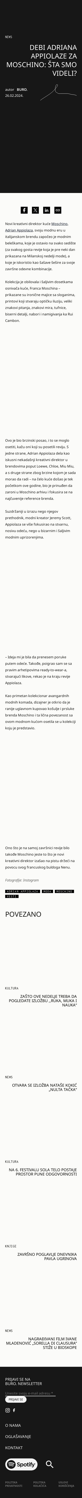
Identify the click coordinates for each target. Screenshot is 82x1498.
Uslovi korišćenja (66, 1484)
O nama (13, 1425)
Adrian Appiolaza (19, 230)
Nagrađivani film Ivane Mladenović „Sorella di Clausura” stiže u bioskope (41, 1343)
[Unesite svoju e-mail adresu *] (30, 1393)
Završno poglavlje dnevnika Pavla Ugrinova (47, 1256)
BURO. (22, 89)
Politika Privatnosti (13, 1484)
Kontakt (14, 1447)
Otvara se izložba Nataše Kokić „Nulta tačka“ (44, 1087)
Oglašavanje (18, 1436)
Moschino (59, 223)
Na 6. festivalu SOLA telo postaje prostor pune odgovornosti (43, 1172)
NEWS (8, 37)
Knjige (11, 1246)
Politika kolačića (39, 1484)
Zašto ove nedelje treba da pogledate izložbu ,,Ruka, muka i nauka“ (43, 1000)
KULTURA (12, 988)
